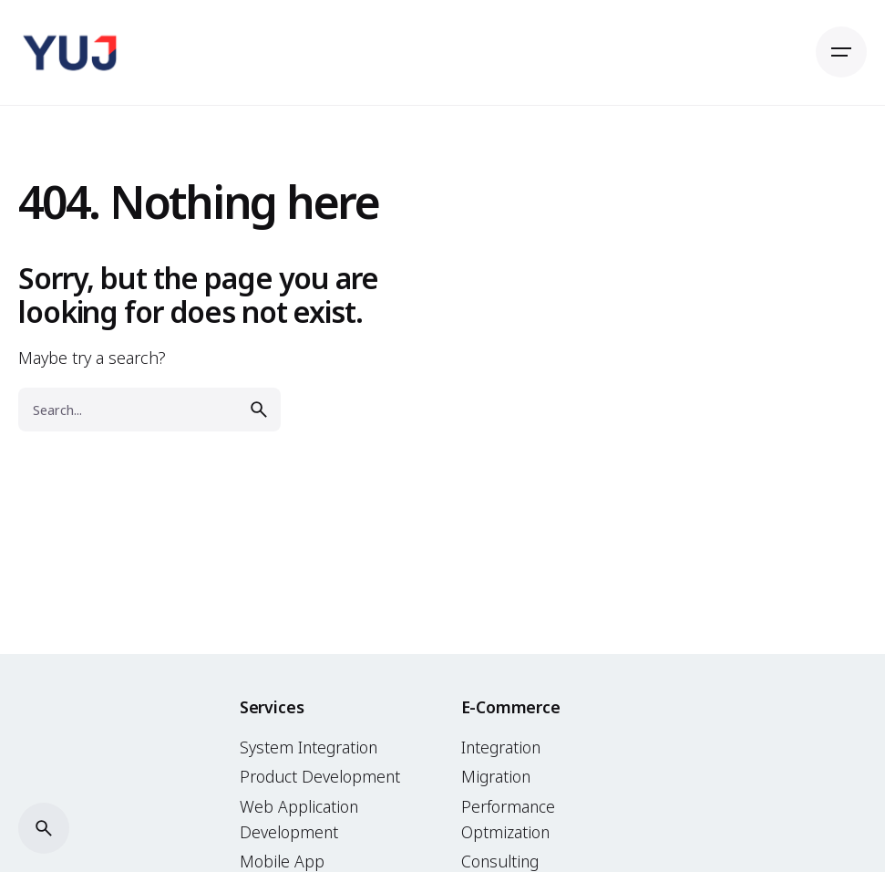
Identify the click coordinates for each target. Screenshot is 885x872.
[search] (259, 409)
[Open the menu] (841, 52)
